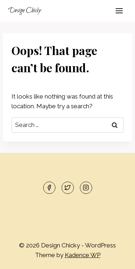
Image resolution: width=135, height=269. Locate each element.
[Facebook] (49, 188)
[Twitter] (68, 188)
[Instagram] (86, 188)
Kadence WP (82, 255)
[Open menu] (119, 10)
